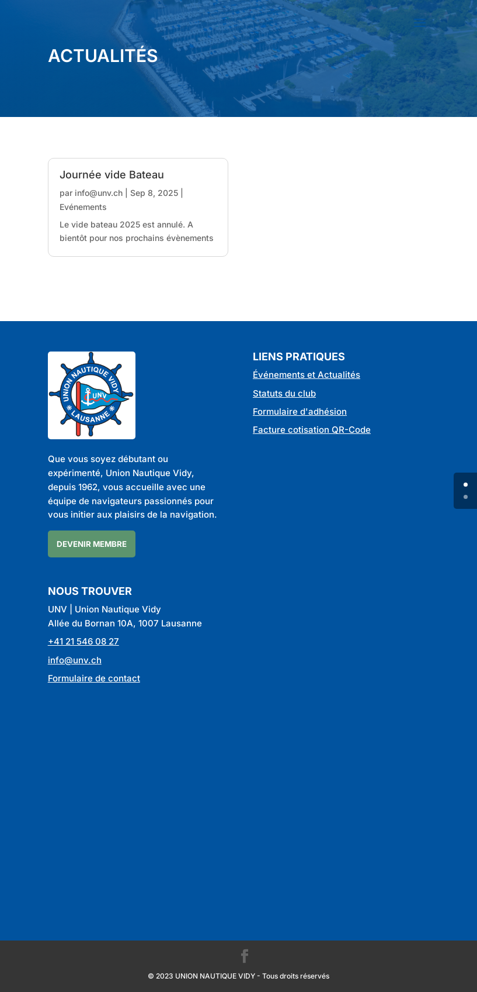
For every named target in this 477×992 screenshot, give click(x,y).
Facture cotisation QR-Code (312, 429)
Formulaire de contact (94, 678)
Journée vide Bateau (112, 174)
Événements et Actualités (306, 374)
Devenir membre (92, 544)
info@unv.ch (99, 193)
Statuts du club (284, 393)
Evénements (83, 207)
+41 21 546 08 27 (83, 641)
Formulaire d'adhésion (300, 411)
